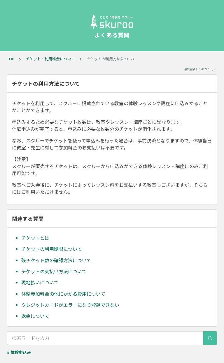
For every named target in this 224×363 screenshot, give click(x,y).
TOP (10, 58)
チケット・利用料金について (50, 58)
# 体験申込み (19, 352)
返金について (35, 315)
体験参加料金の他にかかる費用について (63, 293)
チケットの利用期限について (51, 248)
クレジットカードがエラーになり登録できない (70, 304)
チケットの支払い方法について (54, 271)
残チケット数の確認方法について (56, 260)
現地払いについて (40, 282)
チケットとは (35, 237)
